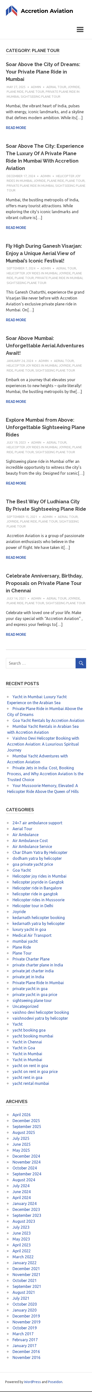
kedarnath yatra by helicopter (39, 924)
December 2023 (26, 1210)
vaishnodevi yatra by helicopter (40, 1018)
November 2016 (26, 1358)
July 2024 (21, 1186)
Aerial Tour (56, 87)
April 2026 (22, 1115)
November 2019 (26, 1322)
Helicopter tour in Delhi (33, 906)
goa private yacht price (33, 865)
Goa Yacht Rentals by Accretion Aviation (48, 721)
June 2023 (22, 1233)
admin (36, 87)
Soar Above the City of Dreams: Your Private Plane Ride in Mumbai (43, 72)
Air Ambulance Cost (30, 841)
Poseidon (55, 1382)
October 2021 (25, 1281)
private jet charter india (33, 971)
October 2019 (25, 1328)
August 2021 (24, 1293)
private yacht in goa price (35, 995)
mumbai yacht (25, 942)
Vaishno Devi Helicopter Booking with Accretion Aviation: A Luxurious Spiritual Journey (43, 744)
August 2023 (24, 1222)
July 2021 (21, 1299)
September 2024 (27, 1174)
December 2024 (26, 1156)
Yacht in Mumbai (27, 1054)
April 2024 (22, 1198)
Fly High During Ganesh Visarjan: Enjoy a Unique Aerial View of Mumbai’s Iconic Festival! (44, 254)
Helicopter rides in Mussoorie (39, 900)
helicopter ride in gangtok (35, 894)
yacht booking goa (29, 1030)
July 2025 (21, 1139)
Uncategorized (26, 1007)
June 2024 (22, 1192)
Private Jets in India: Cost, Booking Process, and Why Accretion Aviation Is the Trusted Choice (45, 774)
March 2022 (23, 1257)
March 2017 (23, 1334)
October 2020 (25, 1304)
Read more (16, 129)
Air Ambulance (26, 835)
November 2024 (26, 1162)
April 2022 (22, 1251)
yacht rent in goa (27, 1078)
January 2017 (25, 1346)
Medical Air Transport (32, 936)
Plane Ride (15, 92)
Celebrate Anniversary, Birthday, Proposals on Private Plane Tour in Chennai (44, 584)
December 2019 (26, 1316)
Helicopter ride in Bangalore (37, 888)
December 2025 (26, 1121)
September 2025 (27, 1127)
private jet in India (28, 977)
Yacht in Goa (24, 1048)
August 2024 (24, 1180)
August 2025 (24, 1133)
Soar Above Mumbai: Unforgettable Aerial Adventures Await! (45, 346)
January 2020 (25, 1310)
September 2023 (27, 1216)
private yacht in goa (30, 989)
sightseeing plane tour (40, 97)
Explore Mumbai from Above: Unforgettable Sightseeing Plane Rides (45, 428)
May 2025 (21, 1150)
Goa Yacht (22, 870)
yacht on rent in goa (30, 1066)
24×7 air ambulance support (37, 823)
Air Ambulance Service (32, 847)
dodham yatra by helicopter (37, 859)
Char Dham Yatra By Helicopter (40, 853)
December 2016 (26, 1352)
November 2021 (26, 1275)
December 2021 (26, 1269)
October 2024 (25, 1168)
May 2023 (21, 1239)
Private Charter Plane (31, 959)
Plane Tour (34, 92)
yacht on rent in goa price (35, 1072)
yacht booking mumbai (33, 1036)
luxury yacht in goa (29, 930)
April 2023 (22, 1245)
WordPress (32, 1382)
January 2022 (25, 1263)
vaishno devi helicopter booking (41, 1013)
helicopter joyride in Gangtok (38, 882)
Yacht (18, 1024)
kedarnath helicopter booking (39, 918)
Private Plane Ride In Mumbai (30, 186)
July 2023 (21, 1227)
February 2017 (25, 1340)
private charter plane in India (38, 965)
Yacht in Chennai (27, 1042)
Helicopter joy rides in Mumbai (32, 273)
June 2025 (22, 1145)
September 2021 (27, 1287)
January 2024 (25, 1204)
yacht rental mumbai (31, 1084)
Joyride (74, 87)
